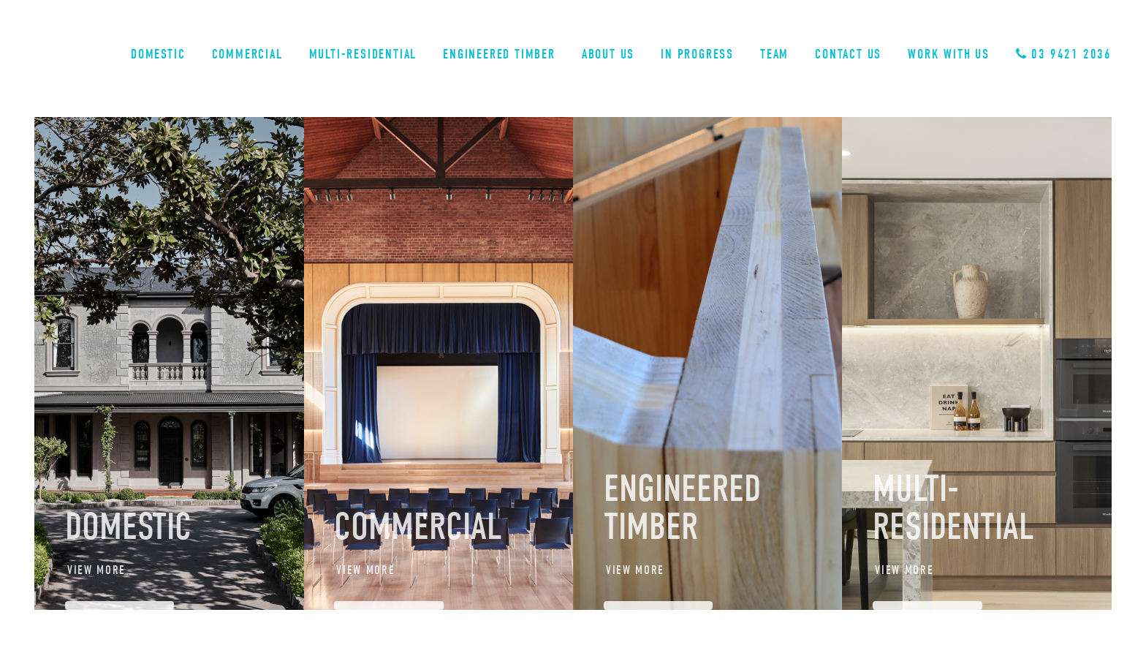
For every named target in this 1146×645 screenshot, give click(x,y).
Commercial (247, 54)
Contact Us (848, 54)
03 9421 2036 (1064, 54)
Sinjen (89, 57)
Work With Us (949, 54)
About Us (608, 54)
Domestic (158, 54)
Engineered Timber (499, 54)
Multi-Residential (363, 54)
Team (774, 54)
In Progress (697, 54)
